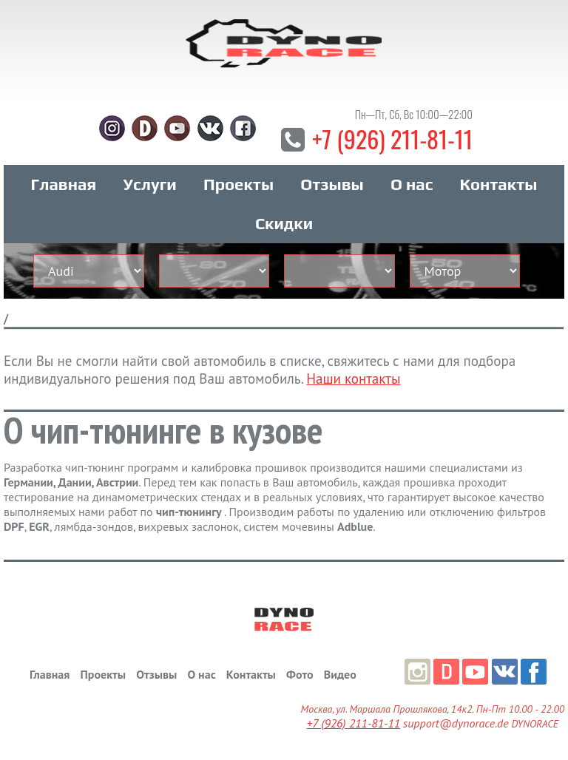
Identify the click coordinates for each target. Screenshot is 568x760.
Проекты (238, 184)
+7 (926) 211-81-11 (392, 138)
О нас (411, 184)
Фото (299, 674)
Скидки (284, 223)
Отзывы (331, 184)
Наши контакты (353, 378)
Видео (340, 674)
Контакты (499, 184)
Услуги (150, 184)
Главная (64, 184)
